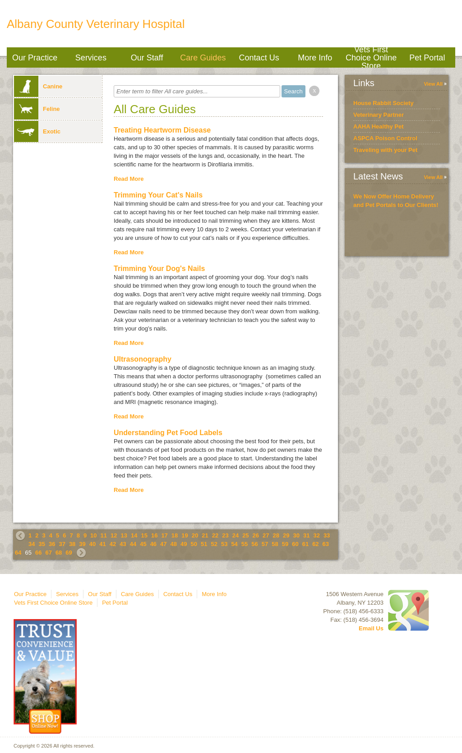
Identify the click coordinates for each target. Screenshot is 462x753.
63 (326, 544)
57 (265, 544)
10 (93, 535)
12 (114, 535)
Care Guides (203, 57)
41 (102, 544)
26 (256, 535)
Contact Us (259, 57)
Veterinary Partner (378, 114)
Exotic (37, 131)
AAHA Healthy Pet (378, 126)
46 (153, 544)
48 (174, 544)
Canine (38, 86)
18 (174, 535)
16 (154, 535)
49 (183, 544)
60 (295, 544)
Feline (37, 108)
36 (52, 544)
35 (41, 544)
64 (18, 552)
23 (225, 535)
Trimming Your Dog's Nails (159, 268)
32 (316, 535)
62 (315, 544)
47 (163, 544)
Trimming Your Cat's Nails (158, 195)
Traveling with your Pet (385, 150)
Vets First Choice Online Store (371, 57)
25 (245, 535)
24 (235, 535)
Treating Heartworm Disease (162, 130)
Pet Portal (427, 57)
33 (326, 535)
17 (164, 535)
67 (48, 552)
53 (224, 544)
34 (31, 544)
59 (285, 544)
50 (194, 544)
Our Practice (34, 57)
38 (72, 544)
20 (195, 535)
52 (214, 544)
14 (134, 535)
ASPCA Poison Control (385, 138)
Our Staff (147, 57)
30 (296, 535)
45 (143, 544)
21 (205, 535)
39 (82, 544)
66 (38, 552)
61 (305, 544)
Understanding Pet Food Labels (168, 432)
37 (62, 544)
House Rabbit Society (383, 103)
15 (144, 535)
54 (234, 544)
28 (276, 535)
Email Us (371, 628)
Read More (128, 178)
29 (286, 535)
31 (306, 535)
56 (254, 544)
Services (90, 57)
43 (123, 544)
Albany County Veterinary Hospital (96, 24)
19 (184, 535)
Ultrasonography (142, 359)
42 (113, 544)
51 (204, 544)
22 (215, 535)
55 (244, 544)
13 (124, 535)
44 (133, 544)
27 (266, 535)
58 (275, 544)
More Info (315, 57)
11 (104, 535)
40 (92, 544)
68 (58, 552)
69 (68, 552)
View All (433, 84)
